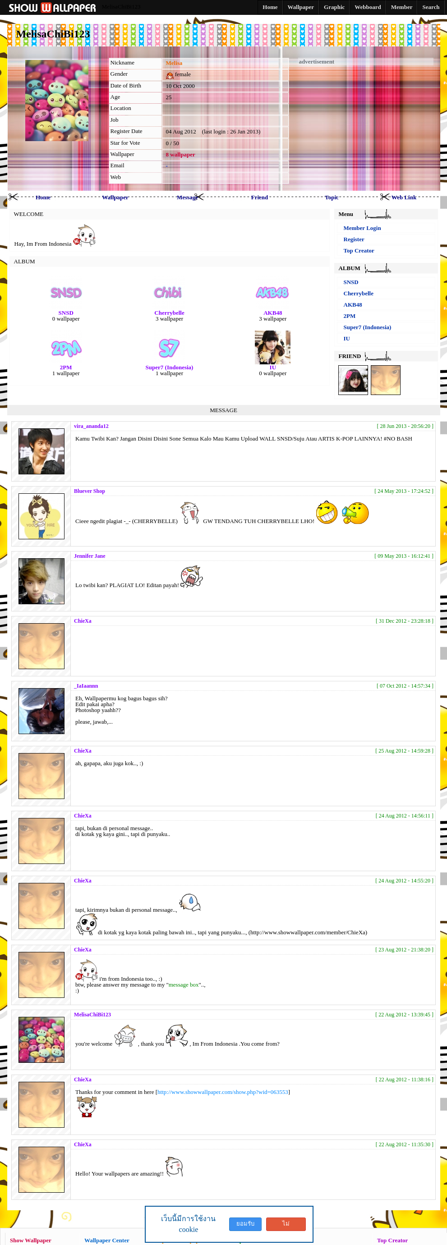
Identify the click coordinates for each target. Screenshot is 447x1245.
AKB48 (353, 304)
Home (43, 197)
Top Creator (359, 250)
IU (347, 338)
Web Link (404, 197)
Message (187, 197)
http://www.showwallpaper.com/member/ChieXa (307, 932)
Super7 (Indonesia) (368, 327)
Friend (259, 197)
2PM (350, 315)
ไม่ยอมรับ (286, 1225)
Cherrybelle (358, 293)
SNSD (351, 282)
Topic (332, 197)
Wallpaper (115, 197)
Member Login (362, 228)
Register (354, 239)
